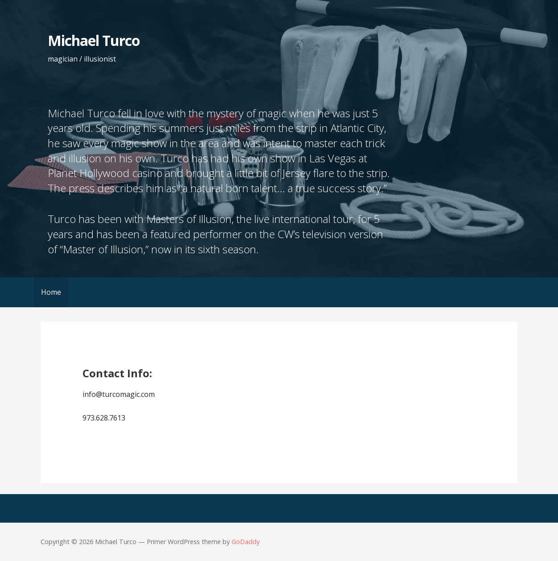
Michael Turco (94, 40)
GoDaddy (245, 541)
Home (51, 292)
